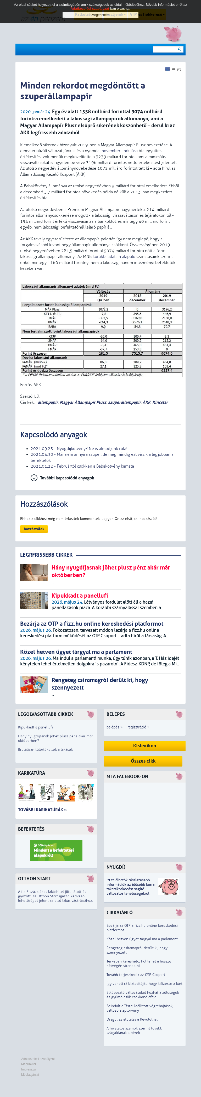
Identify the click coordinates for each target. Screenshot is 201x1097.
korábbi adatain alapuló (114, 256)
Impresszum (29, 1069)
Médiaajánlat (30, 1075)
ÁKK (146, 402)
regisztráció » (138, 727)
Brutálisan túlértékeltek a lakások (45, 749)
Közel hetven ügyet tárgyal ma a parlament (142, 939)
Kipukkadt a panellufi (35, 727)
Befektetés (31, 829)
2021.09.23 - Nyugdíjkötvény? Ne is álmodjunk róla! (79, 448)
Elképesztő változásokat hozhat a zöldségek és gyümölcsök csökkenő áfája (143, 994)
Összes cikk (143, 761)
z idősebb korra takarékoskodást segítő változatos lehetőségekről (130, 889)
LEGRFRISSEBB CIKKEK (46, 555)
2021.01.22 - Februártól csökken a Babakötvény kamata (82, 466)
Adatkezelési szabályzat (38, 1059)
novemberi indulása (120, 150)
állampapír (47, 402)
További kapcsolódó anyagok (67, 477)
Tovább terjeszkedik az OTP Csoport (136, 974)
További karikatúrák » (42, 809)
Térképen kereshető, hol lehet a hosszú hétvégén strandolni (139, 963)
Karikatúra (31, 773)
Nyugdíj (116, 867)
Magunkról (28, 1064)
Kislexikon (144, 746)
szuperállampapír (124, 402)
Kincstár (160, 402)
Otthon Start (34, 879)
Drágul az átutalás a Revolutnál (132, 1019)
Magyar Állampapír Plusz (83, 402)
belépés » (114, 727)
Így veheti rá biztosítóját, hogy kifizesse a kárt (144, 983)
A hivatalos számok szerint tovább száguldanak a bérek (134, 1030)
